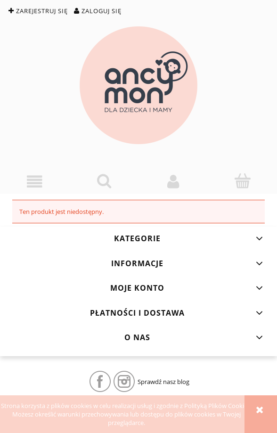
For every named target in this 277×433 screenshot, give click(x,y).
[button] (35, 182)
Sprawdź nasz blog (163, 381)
